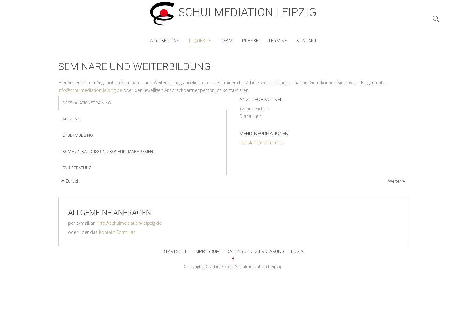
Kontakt (306, 40)
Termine (277, 40)
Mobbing (71, 119)
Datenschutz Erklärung (255, 251)
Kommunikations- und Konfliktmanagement (108, 151)
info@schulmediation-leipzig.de (90, 90)
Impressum (207, 251)
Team (226, 40)
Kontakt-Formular (117, 232)
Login (297, 251)
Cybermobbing (77, 135)
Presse (250, 40)
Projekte (200, 40)
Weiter (396, 181)
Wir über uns (164, 40)
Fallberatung (77, 167)
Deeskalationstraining (86, 102)
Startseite (175, 251)
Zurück (70, 181)
